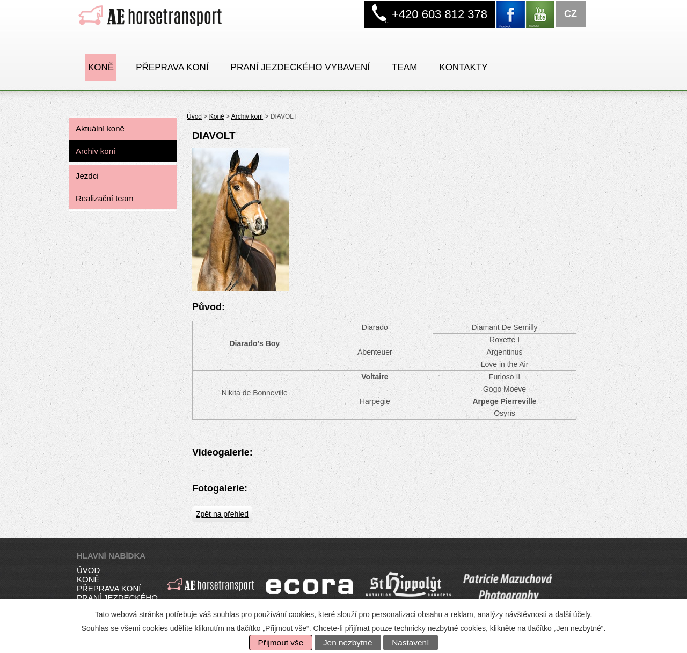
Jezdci (87, 175)
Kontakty (463, 67)
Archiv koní (247, 116)
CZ (570, 14)
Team (404, 67)
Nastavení (410, 642)
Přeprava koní (172, 67)
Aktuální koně (100, 128)
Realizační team (105, 198)
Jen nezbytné (347, 642)
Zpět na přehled (222, 514)
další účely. (573, 614)
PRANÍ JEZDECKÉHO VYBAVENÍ (300, 67)
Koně (101, 67)
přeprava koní (109, 588)
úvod (88, 570)
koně (88, 579)
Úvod (194, 116)
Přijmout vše (281, 642)
